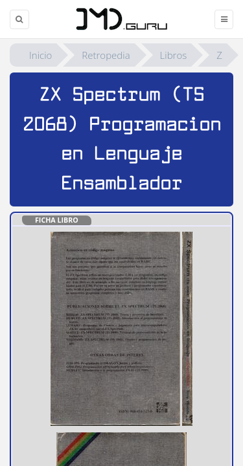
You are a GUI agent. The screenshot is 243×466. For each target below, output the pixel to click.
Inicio (40, 55)
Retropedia (106, 55)
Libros (173, 55)
